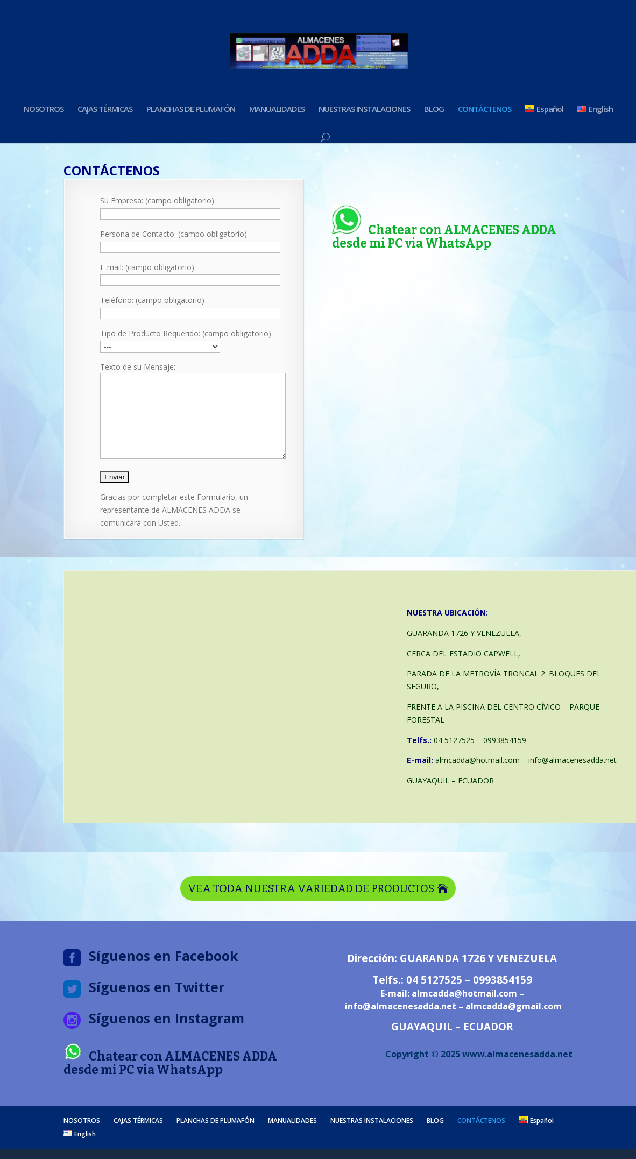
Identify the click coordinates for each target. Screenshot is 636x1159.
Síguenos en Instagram (166, 1034)
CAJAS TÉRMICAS (104, 109)
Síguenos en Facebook (163, 972)
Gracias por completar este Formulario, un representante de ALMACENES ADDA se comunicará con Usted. (174, 526)
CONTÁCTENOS (484, 109)
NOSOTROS (43, 109)
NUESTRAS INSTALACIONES (364, 109)
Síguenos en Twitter (156, 1003)
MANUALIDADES (277, 109)
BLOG (434, 109)
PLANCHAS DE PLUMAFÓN (190, 109)
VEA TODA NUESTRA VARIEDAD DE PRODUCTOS (311, 904)
